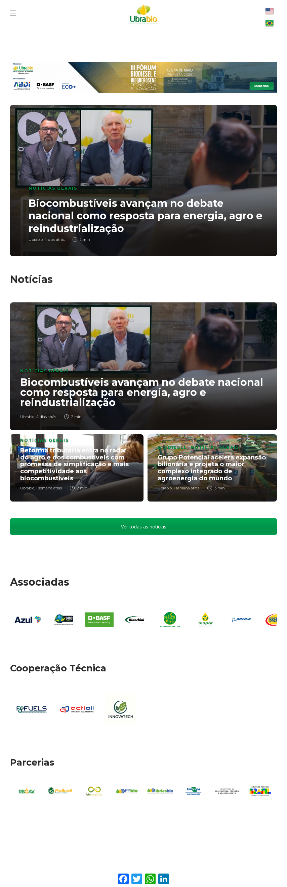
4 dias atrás (54, 239)
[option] (143, 180)
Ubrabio (36, 239)
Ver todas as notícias (143, 526)
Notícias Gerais (53, 188)
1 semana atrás (49, 488)
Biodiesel (172, 447)
